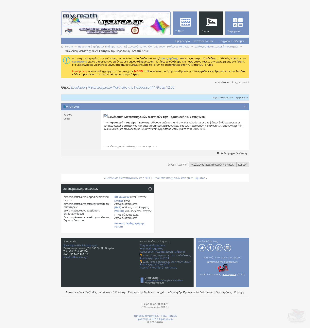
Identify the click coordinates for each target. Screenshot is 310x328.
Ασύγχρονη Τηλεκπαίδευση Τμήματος (162, 251)
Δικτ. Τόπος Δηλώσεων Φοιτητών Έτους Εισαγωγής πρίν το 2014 (165, 257)
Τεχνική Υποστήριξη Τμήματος (158, 267)
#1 (245, 106)
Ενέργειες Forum (203, 41)
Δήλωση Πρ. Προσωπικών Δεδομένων (190, 292)
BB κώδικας (121, 197)
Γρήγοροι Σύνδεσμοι (231, 41)
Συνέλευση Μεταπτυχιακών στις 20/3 (127, 178)
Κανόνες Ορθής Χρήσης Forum (129, 225)
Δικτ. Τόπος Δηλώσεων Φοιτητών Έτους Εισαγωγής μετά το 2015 (165, 263)
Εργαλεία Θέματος (222, 97)
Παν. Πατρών (169, 316)
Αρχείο (161, 292)
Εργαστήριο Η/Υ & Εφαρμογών (80, 245)
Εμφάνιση (241, 97)
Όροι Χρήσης (224, 292)
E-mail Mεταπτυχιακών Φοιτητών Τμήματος (179, 178)
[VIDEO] (119, 211)
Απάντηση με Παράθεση (232, 153)
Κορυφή (242, 164)
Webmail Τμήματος (151, 248)
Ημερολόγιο (182, 41)
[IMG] (117, 207)
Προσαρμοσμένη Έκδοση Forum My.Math (164, 280)
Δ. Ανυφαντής (229, 274)
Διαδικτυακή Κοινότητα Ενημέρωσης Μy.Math (127, 292)
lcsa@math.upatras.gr (75, 257)
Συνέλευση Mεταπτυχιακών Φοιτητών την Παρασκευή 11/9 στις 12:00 (122, 87)
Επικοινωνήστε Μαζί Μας (81, 292)
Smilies (119, 200)
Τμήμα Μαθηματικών (152, 245)
